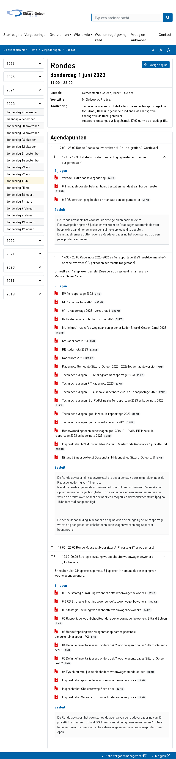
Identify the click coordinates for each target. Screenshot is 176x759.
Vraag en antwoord (138, 37)
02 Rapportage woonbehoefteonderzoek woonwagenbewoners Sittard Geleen (111, 620)
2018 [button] (10, 294)
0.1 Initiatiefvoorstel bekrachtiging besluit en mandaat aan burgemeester (106, 188)
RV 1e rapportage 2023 (78, 293)
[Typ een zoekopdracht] (132, 17)
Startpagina (12, 34)
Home (33, 49)
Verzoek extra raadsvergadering (85, 178)
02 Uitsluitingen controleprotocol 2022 (89, 319)
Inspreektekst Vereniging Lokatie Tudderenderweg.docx (100, 697)
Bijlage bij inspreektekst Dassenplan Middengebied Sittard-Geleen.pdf (109, 457)
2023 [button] (10, 103)
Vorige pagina (156, 64)
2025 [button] (10, 76)
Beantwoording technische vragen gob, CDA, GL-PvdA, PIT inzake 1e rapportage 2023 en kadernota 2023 (104, 433)
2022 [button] (10, 240)
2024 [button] (10, 90)
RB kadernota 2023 (77, 349)
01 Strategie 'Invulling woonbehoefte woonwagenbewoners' (103, 610)
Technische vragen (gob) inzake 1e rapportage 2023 (97, 413)
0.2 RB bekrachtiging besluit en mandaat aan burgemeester (103, 199)
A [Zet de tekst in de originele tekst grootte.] (153, 49)
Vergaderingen (36, 34)
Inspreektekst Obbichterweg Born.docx (90, 688)
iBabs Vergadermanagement (125, 755)
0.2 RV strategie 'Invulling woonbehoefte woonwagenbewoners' (106, 593)
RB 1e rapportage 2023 (79, 302)
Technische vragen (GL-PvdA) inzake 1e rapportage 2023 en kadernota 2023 (109, 402)
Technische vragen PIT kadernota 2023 (89, 383)
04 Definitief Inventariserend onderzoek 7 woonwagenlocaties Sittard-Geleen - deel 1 (111, 647)
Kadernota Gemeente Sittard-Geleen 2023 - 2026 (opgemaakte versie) (109, 366)
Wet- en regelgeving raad (110, 37)
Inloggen (162, 755)
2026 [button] (10, 63)
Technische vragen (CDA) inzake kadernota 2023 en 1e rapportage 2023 (111, 392)
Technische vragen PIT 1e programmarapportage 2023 (100, 375)
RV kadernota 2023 (75, 341)
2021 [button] (10, 253)
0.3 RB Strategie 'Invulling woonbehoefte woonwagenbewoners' (107, 601)
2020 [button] (10, 267)
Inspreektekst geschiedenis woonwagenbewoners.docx (100, 680)
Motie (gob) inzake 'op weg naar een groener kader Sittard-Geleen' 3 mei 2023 (110, 329)
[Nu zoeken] (168, 17)
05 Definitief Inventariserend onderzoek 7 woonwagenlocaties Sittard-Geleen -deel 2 (111, 660)
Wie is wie (82, 34)
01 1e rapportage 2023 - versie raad (88, 310)
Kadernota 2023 (75, 358)
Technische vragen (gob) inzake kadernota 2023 (95, 422)
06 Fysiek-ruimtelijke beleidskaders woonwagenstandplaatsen (105, 671)
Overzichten (59, 34)
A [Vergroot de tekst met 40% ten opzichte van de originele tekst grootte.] (168, 50)
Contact (165, 34)
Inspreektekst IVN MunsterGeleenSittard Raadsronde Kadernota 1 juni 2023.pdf (111, 446)
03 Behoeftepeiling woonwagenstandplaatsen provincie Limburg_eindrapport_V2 (95, 634)
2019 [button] (10, 280)
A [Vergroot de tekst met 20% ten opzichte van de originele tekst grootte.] (161, 50)
